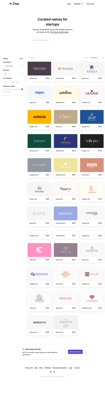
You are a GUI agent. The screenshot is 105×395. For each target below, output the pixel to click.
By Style (6, 70)
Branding (79, 4)
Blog (69, 4)
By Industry (7, 62)
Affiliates (47, 379)
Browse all (90, 4)
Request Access (75, 363)
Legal (70, 379)
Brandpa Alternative (60, 379)
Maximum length (9, 86)
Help (36, 379)
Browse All (29, 379)
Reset (21, 58)
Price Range (7, 78)
